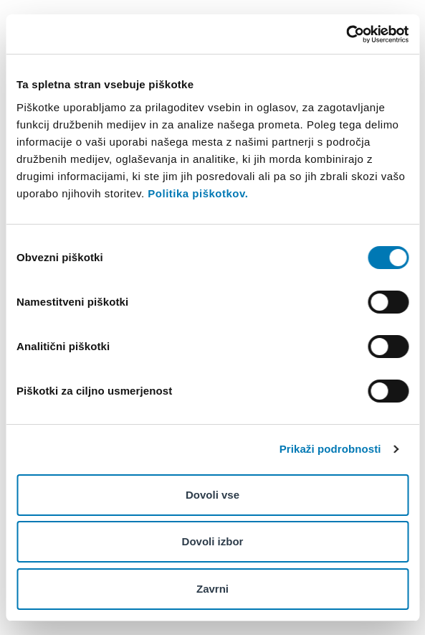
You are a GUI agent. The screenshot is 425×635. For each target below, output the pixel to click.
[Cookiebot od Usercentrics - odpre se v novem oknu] (346, 34)
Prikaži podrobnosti (330, 449)
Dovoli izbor (213, 541)
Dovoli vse (212, 495)
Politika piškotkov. (198, 193)
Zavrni (212, 589)
